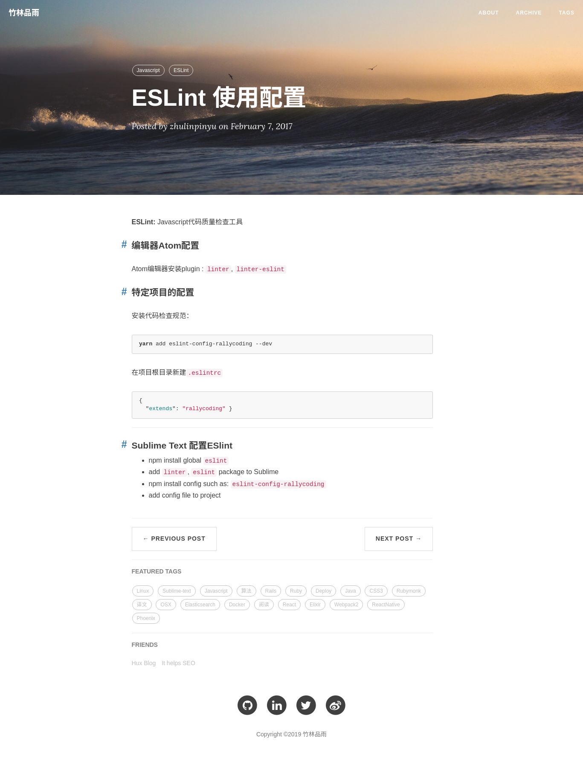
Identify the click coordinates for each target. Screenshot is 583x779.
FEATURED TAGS (157, 571)
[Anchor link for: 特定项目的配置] (122, 292)
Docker (237, 605)
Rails (271, 591)
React (289, 605)
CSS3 (376, 591)
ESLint (181, 70)
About (489, 13)
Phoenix (146, 618)
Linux (143, 591)
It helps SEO (178, 663)
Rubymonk (409, 591)
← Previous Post (174, 538)
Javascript (148, 70)
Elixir (315, 605)
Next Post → (399, 538)
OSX (165, 605)
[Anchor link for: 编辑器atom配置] (122, 244)
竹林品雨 (24, 13)
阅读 (264, 605)
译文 (142, 605)
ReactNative (386, 605)
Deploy (323, 591)
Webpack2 (346, 605)
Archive (529, 13)
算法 (246, 591)
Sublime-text (176, 591)
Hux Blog (144, 663)
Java (350, 591)
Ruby (296, 591)
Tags (566, 13)
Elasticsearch (200, 605)
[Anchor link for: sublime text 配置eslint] (122, 444)
